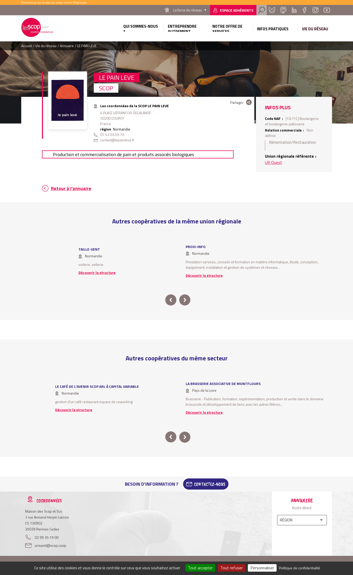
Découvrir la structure (97, 272)
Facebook (304, 10)
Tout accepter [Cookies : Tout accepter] (200, 568)
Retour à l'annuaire (71, 188)
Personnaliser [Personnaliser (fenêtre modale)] (262, 568)
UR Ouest (273, 162)
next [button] (185, 300)
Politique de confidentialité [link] (299, 568)
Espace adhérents (236, 10)
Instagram (315, 10)
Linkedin (294, 10)
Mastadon (283, 10)
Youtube (327, 10)
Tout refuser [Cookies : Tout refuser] (231, 568)
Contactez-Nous (209, 484)
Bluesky (272, 10)
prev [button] (171, 300)
